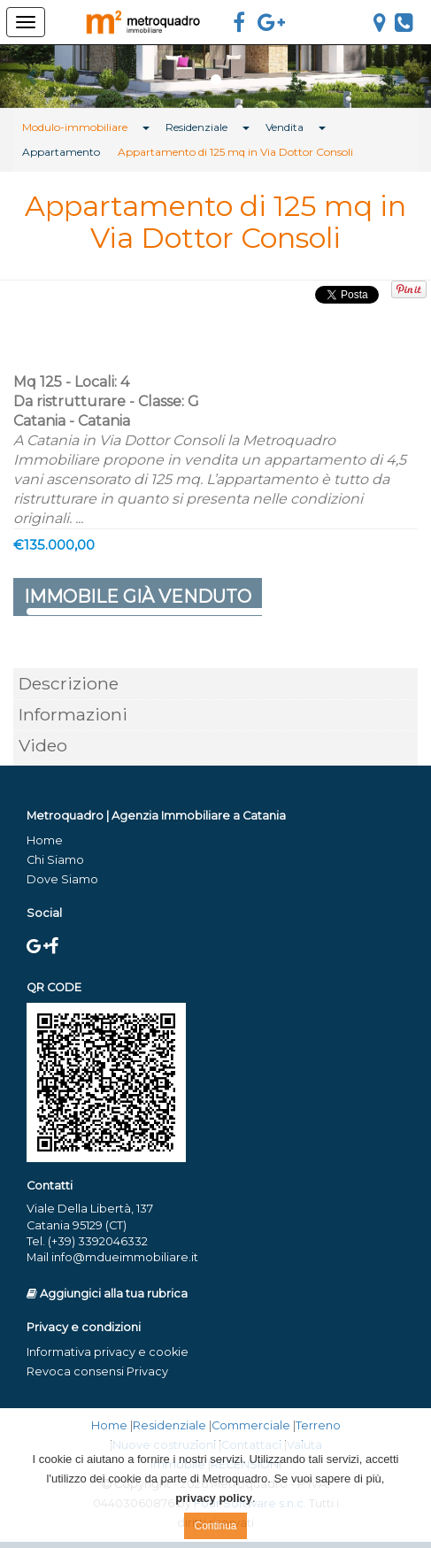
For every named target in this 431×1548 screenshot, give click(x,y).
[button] (32, 76)
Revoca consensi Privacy (97, 1371)
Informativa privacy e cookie (108, 1352)
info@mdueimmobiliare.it (124, 1257)
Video (43, 745)
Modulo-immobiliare (74, 127)
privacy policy (213, 1498)
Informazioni (73, 714)
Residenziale (196, 127)
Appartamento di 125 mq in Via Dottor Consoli (235, 151)
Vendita (285, 127)
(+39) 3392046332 (98, 1241)
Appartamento (61, 151)
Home (45, 840)
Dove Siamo (62, 879)
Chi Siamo (55, 859)
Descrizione (69, 683)
